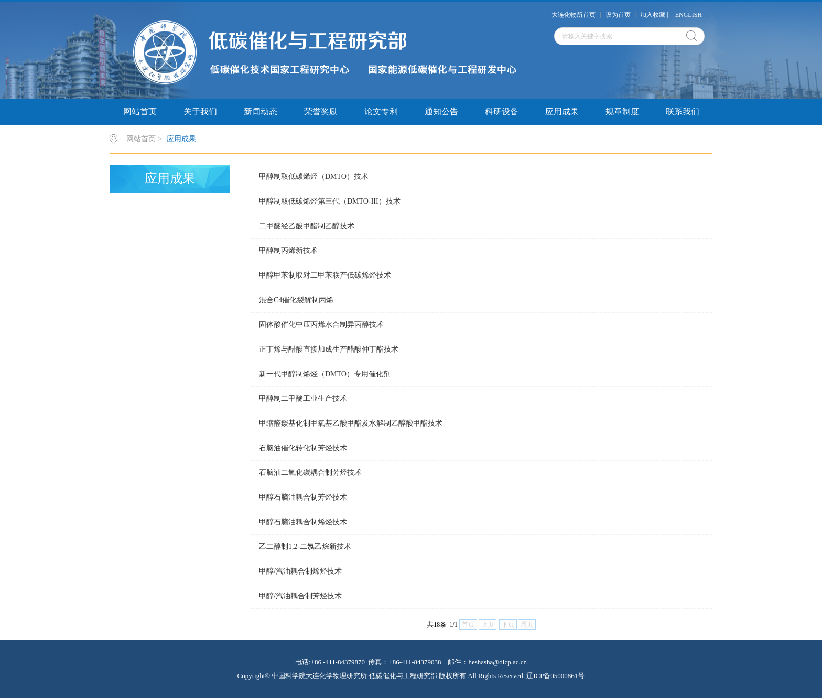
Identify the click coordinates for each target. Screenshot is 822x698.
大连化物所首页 (573, 14)
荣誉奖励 (321, 111)
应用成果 (562, 111)
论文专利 (381, 111)
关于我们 (200, 111)
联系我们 (682, 111)
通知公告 (441, 111)
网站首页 (140, 111)
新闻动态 (260, 111)
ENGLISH (688, 14)
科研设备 (501, 111)
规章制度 (622, 111)
